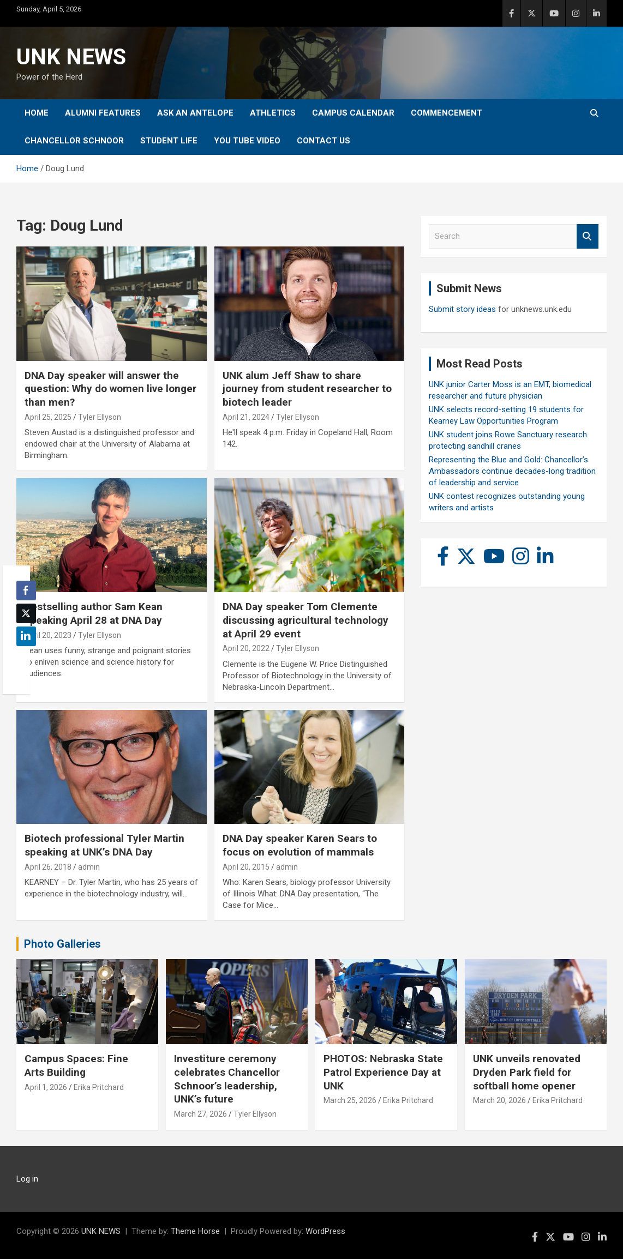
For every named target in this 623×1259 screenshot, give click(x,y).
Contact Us (323, 141)
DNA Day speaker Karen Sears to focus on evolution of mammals (300, 845)
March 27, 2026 (200, 1114)
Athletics (273, 113)
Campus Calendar (353, 113)
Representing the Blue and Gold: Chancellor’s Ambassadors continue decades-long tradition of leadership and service (512, 471)
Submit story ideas (462, 309)
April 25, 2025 (48, 417)
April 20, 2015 (246, 867)
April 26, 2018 (48, 867)
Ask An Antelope (195, 113)
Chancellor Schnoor (74, 141)
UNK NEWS (71, 57)
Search (587, 236)
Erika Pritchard (99, 1087)
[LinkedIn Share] (26, 636)
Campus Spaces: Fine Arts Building (76, 1065)
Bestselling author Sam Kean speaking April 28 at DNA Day (94, 613)
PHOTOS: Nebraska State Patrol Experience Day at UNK (383, 1072)
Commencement (446, 113)
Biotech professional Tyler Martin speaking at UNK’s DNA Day (104, 845)
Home (37, 113)
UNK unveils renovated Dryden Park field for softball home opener (526, 1072)
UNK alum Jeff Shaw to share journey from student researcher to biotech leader (307, 388)
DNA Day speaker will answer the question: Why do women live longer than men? (110, 388)
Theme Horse (195, 1231)
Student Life (168, 141)
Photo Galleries (62, 943)
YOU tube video (247, 141)
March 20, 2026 (499, 1100)
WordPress (325, 1231)
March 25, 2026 (350, 1100)
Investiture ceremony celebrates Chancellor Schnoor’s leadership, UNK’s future (227, 1078)
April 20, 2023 (48, 635)
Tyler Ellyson (99, 417)
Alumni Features (103, 113)
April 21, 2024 (246, 417)
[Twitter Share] (26, 613)
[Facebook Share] (26, 590)
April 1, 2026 (46, 1087)
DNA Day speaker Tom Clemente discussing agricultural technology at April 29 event (305, 620)
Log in (27, 1179)
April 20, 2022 (246, 648)
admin (89, 867)
